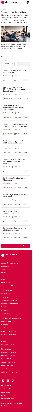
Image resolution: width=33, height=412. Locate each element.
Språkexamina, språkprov (8, 331)
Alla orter (4, 368)
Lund (2, 359)
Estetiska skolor (5, 307)
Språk (3, 269)
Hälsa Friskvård (5, 282)
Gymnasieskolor (6, 297)
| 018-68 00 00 (11, 362)
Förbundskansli (5, 372)
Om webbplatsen (6, 385)
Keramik (3, 272)
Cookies (3, 395)
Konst (3, 279)
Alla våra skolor (5, 313)
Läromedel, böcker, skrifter (9, 334)
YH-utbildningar (5, 294)
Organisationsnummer (7, 398)
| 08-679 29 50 (15, 372)
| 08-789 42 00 (12, 352)
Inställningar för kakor (7, 344)
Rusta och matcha (6, 321)
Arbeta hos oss (5, 338)
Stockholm (4, 352)
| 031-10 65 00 (11, 355)
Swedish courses (6, 328)
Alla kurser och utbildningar (9, 286)
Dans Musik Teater (6, 276)
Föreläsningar (5, 324)
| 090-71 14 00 (10, 365)
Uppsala (3, 362)
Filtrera (24, 64)
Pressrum (4, 341)
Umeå (3, 365)
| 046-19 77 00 (9, 359)
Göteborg (4, 355)
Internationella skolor (7, 310)
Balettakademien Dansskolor (9, 303)
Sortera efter (5, 60)
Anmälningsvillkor (6, 389)
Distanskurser (5, 266)
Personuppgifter (5, 392)
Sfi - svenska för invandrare (9, 300)
